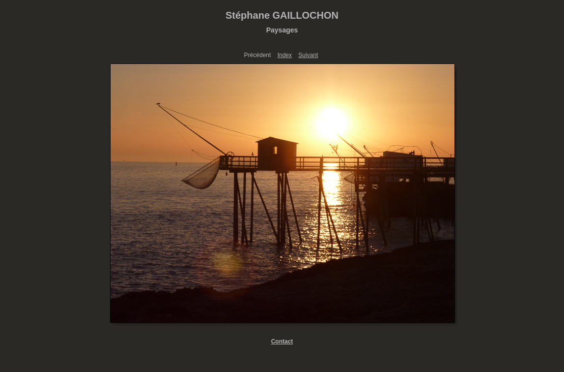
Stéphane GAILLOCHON (282, 15)
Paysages (282, 30)
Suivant (308, 55)
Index (285, 55)
